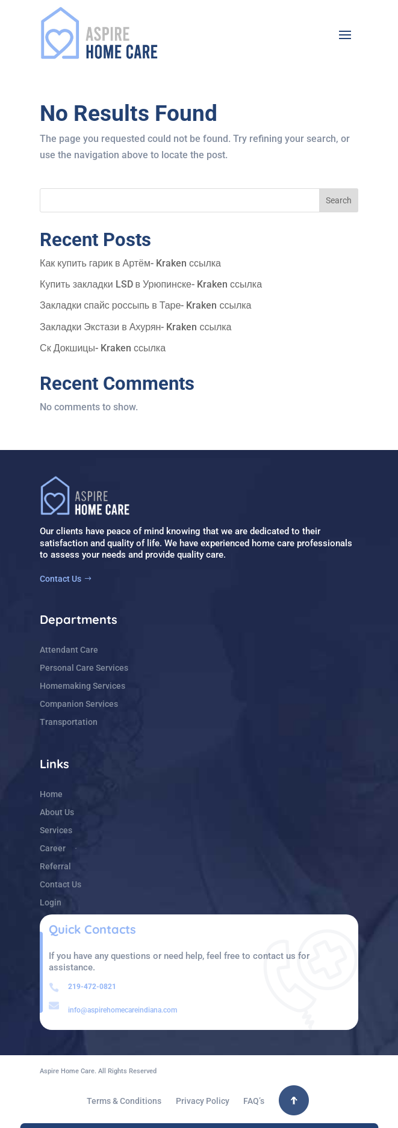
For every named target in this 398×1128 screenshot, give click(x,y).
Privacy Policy (202, 1101)
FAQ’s (253, 1101)
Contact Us (60, 579)
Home (51, 794)
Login (50, 902)
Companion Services (79, 704)
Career (53, 848)
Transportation (69, 722)
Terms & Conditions (124, 1101)
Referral (55, 866)
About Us (57, 812)
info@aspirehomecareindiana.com (122, 1010)
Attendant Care (69, 650)
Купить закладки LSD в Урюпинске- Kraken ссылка (151, 284)
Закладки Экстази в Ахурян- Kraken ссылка (135, 327)
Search (339, 200)
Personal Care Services (84, 668)
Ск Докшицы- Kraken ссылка (103, 348)
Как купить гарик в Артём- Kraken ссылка (130, 263)
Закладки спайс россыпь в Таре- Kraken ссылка (145, 305)
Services (56, 830)
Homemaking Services (82, 686)
